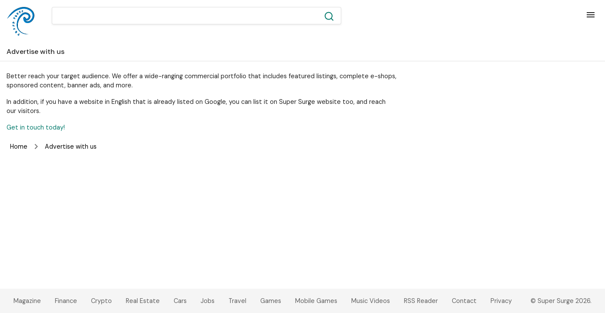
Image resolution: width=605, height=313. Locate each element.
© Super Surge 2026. (561, 301)
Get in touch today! (36, 127)
